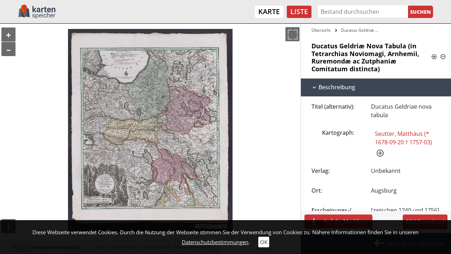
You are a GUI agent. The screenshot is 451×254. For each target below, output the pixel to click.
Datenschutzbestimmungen (215, 242)
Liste (299, 11)
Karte (269, 11)
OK (263, 242)
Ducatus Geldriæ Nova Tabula (362, 30)
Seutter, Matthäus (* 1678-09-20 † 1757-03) (403, 138)
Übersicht (320, 30)
